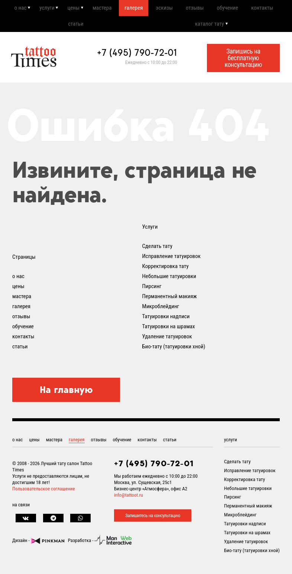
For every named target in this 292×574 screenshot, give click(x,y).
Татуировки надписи (166, 319)
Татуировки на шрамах (168, 329)
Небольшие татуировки (169, 279)
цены (72, 8)
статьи (75, 26)
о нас (19, 8)
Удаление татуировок (167, 339)
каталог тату (209, 26)
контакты (262, 8)
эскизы (163, 8)
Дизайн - (38, 543)
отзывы (194, 8)
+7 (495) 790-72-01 (137, 55)
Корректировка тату (165, 269)
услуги (46, 8)
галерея (133, 8)
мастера (101, 8)
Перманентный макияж (169, 299)
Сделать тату (157, 249)
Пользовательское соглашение (43, 492)
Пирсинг (152, 289)
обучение (227, 8)
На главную (66, 392)
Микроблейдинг (160, 309)
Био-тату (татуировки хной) (173, 349)
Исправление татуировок (171, 259)
